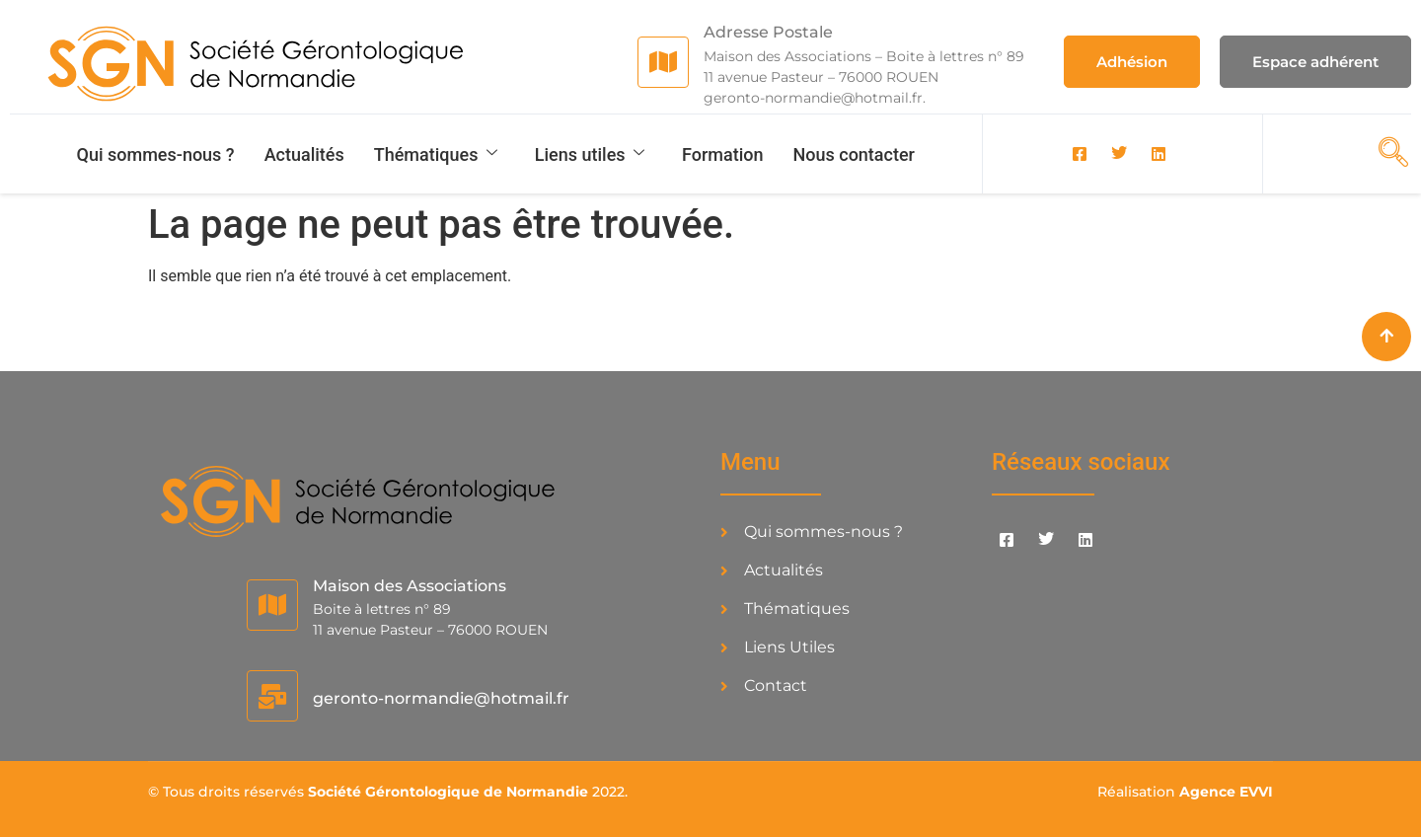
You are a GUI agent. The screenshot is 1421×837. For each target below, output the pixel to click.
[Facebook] (1079, 154)
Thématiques (436, 154)
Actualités (304, 154)
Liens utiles (590, 154)
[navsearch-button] (1387, 152)
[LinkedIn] (1158, 154)
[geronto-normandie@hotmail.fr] (272, 696)
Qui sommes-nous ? (156, 154)
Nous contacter (854, 154)
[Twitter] (1119, 154)
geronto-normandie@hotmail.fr (441, 698)
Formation (723, 154)
